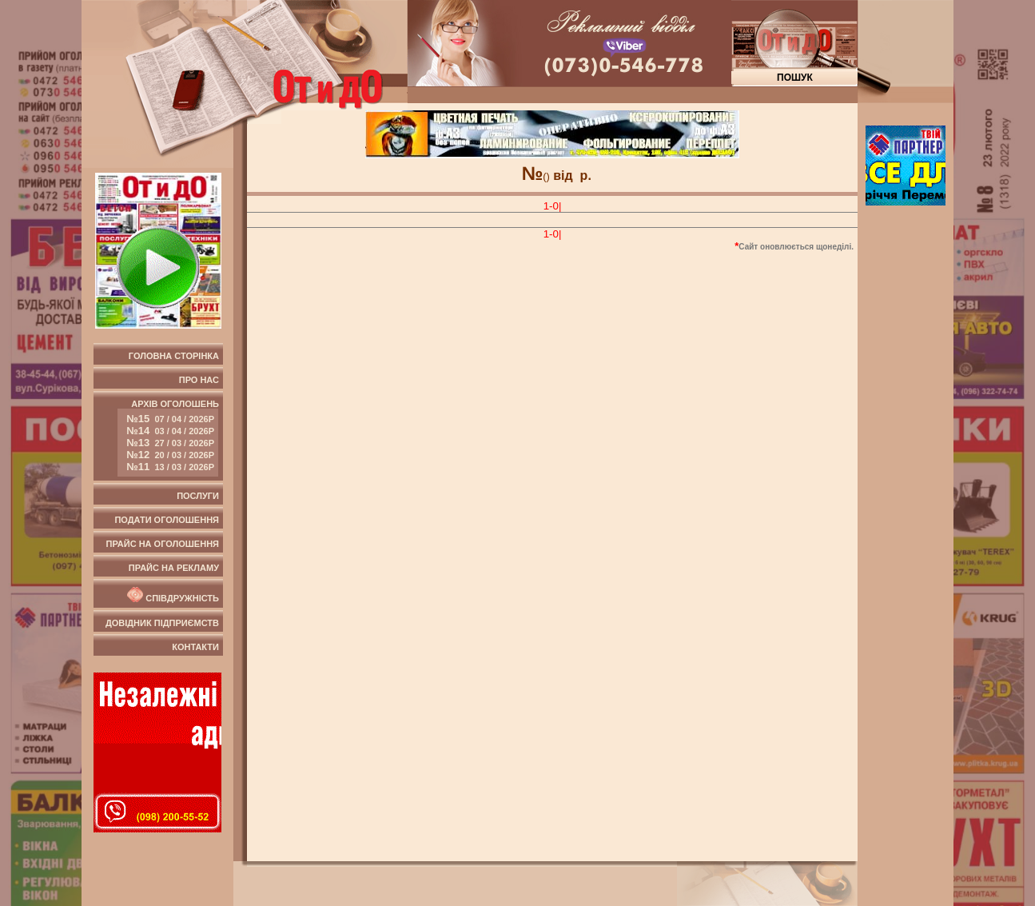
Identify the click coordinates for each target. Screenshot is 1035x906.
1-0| (552, 206)
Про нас (199, 380)
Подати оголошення (166, 520)
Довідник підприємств (162, 623)
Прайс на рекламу (174, 568)
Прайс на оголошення (162, 544)
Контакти (195, 647)
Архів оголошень (168, 438)
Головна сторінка (174, 356)
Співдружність (172, 595)
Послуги (198, 496)
